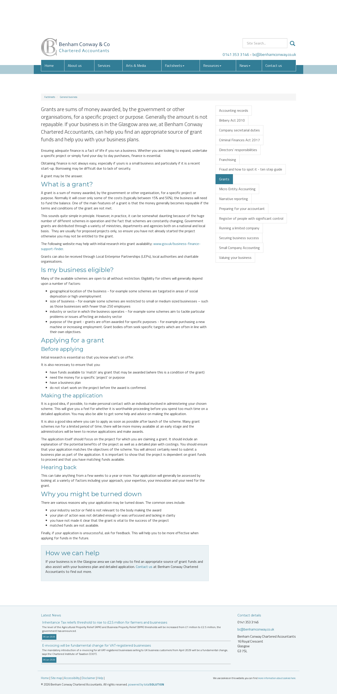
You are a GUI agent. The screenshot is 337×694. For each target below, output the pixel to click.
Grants (224, 179)
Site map (56, 678)
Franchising (227, 159)
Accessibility (72, 678)
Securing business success (239, 237)
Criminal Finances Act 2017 (239, 140)
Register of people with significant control (251, 218)
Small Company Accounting (239, 247)
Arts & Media (136, 32)
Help (100, 678)
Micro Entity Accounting (237, 189)
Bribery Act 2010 (232, 120)
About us (75, 32)
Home (49, 32)
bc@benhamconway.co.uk (274, 21)
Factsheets (174, 32)
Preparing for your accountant (242, 208)
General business (68, 97)
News (244, 32)
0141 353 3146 (236, 21)
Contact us (273, 32)
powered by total (146, 684)
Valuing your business (235, 257)
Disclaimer (88, 678)
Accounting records (233, 110)
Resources (212, 32)
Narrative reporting (233, 198)
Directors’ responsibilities (238, 149)
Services (104, 32)
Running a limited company (239, 228)
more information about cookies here (276, 678)
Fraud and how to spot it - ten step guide (250, 169)
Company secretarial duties (239, 130)
